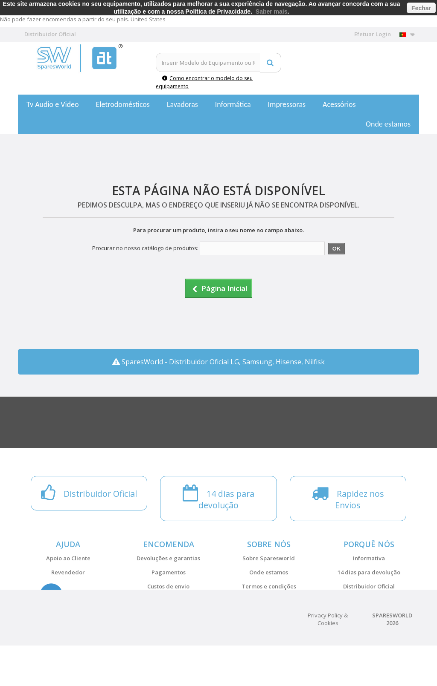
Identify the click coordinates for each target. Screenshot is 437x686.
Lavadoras (182, 104)
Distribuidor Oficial (369, 586)
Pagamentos (168, 572)
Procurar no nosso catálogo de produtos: (145, 248)
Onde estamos (388, 124)
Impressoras (287, 104)
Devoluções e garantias (168, 558)
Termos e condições (269, 586)
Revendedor (68, 572)
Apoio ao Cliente (68, 558)
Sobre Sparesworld (268, 558)
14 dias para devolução (369, 572)
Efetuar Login (372, 34)
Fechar (421, 8)
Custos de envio (168, 586)
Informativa (369, 558)
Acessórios (339, 104)
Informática (233, 104)
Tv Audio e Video (52, 104)
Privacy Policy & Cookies (328, 659)
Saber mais (272, 11)
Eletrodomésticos (122, 104)
